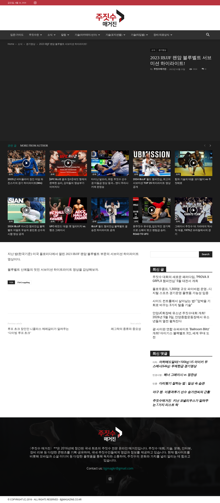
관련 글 (12, 145)
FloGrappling (23, 282)
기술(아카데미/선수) (87, 34)
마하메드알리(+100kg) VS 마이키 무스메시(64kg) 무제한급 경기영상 (180, 364)
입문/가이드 (17, 34)
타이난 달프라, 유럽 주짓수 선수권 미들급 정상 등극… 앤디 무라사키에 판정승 (109, 183)
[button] (207, 35)
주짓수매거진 (160, 69)
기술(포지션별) (115, 34)
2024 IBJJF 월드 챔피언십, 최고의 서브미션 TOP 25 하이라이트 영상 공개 (152, 183)
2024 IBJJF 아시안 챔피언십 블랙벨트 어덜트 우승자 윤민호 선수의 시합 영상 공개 (26, 230)
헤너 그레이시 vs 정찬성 (180, 375)
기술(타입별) (139, 34)
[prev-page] (205, 145)
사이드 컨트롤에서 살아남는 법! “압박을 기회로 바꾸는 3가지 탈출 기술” (181, 303)
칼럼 (65, 34)
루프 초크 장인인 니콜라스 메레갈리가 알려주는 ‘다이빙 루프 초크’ (38, 330)
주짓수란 (35, 34)
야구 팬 (158, 392)
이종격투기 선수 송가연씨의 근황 (187, 392)
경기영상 (30, 44)
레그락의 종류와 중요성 (126, 328)
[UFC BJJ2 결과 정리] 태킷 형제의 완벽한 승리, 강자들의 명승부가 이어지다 (68, 183)
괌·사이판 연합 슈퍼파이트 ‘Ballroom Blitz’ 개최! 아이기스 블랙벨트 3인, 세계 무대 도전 (181, 333)
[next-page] (210, 145)
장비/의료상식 (163, 34)
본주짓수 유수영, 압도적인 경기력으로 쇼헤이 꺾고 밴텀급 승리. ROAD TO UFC (151, 230)
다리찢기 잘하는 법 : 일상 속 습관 (181, 383)
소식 (52, 34)
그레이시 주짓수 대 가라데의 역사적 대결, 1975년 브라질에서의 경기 (193, 230)
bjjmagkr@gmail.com (118, 468)
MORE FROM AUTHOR (34, 145)
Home (11, 44)
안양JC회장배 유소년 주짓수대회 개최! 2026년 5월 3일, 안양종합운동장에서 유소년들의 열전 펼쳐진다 (181, 317)
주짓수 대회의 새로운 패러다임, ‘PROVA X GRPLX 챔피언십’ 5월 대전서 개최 (181, 279)
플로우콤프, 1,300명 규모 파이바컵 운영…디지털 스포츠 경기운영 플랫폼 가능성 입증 (182, 291)
